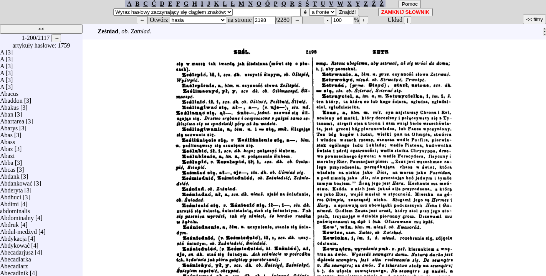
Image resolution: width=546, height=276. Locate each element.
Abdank (10, 174)
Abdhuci (10, 195)
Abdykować (15, 243)
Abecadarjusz (16, 250)
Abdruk (9, 223)
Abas (6, 133)
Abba (6, 161)
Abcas (7, 167)
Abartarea (12, 119)
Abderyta (11, 188)
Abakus (9, 105)
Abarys (9, 126)
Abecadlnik (14, 271)
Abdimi (9, 202)
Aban (6, 112)
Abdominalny (17, 216)
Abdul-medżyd (18, 230)
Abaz (6, 147)
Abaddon (11, 98)
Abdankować (16, 181)
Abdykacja (13, 236)
